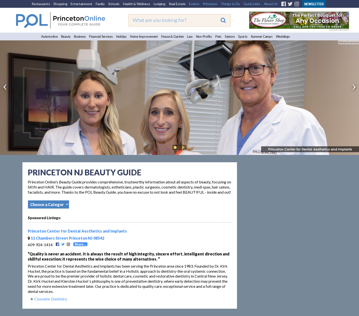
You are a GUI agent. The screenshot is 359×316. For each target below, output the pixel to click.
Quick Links (251, 4)
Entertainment (81, 4)
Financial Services (101, 36)
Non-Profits (204, 36)
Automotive (49, 36)
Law (189, 36)
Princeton (210, 4)
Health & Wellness (136, 4)
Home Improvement (144, 36)
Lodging (159, 4)
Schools (114, 4)
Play (182, 147)
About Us (271, 4)
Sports (242, 36)
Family (100, 4)
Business (80, 36)
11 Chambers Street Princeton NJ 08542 (66, 238)
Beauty (66, 36)
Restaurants (41, 4)
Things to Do (230, 4)
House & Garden (172, 36)
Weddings (283, 36)
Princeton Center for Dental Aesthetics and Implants (77, 231)
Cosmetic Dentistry (50, 299)
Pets (218, 36)
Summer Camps (262, 36)
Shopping (60, 4)
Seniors (230, 36)
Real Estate (177, 4)
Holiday (121, 36)
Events (194, 4)
